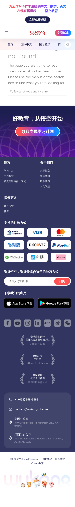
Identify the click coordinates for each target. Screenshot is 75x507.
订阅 (62, 281)
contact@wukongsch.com (31, 409)
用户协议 (47, 459)
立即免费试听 (37, 19)
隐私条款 (60, 459)
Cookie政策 (37, 463)
